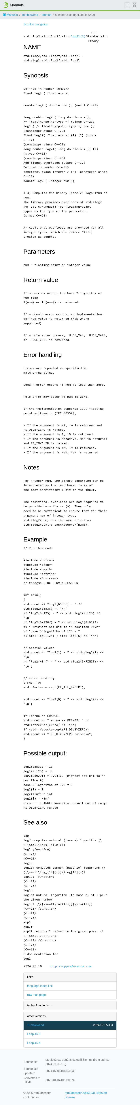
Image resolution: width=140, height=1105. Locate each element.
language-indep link (40, 985)
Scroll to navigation (35, 24)
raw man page (36, 994)
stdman (46, 14)
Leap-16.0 (33, 1034)
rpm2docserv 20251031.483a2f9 (86, 1092)
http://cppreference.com (70, 966)
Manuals (10, 14)
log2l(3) (78, 36)
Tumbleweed (29, 14)
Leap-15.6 (33, 1042)
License (70, 1097)
